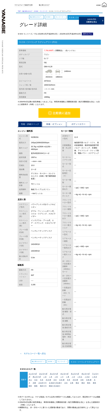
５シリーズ (43, 11)
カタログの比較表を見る (96, 20)
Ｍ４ (88, 383)
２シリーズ (43, 374)
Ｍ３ (83, 383)
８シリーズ (37, 377)
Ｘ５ (68, 380)
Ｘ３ (41, 380)
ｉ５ (56, 377)
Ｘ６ (82, 380)
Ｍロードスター (54, 386)
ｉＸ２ (87, 377)
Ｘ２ (35, 380)
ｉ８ (67, 377)
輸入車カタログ (44, 5)
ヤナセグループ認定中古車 (24, 5)
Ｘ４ (55, 380)
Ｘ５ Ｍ (75, 380)
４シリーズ (64, 374)
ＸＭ (34, 383)
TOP (19, 11)
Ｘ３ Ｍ (48, 380)
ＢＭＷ (36, 11)
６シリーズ (85, 374)
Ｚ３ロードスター (55, 383)
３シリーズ (54, 374)
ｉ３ (44, 377)
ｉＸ (73, 377)
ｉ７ (62, 377)
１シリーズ (33, 374)
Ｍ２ (77, 383)
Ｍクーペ (43, 386)
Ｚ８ (71, 383)
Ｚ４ (66, 383)
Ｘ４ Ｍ (62, 380)
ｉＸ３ (94, 377)
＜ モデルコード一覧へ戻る (33, 353)
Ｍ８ (35, 386)
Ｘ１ (30, 380)
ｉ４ (50, 377)
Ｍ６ (30, 386)
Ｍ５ (94, 383)
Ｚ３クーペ (42, 383)
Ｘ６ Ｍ (88, 380)
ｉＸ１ (79, 377)
